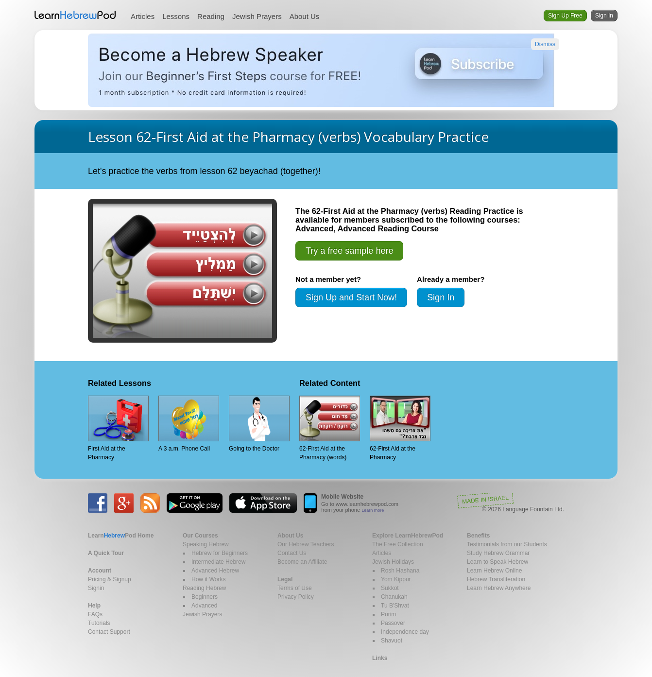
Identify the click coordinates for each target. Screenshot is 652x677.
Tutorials (99, 623)
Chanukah (394, 596)
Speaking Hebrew (206, 544)
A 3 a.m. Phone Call (188, 424)
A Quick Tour (106, 553)
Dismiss (545, 44)
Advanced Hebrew (215, 570)
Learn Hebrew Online (494, 570)
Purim (388, 614)
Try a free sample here (349, 251)
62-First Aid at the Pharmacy (400, 428)
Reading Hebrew (204, 588)
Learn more (372, 510)
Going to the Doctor (259, 424)
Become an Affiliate (302, 561)
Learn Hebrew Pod (75, 15)
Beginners (204, 596)
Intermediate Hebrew (218, 561)
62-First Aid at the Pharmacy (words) (329, 428)
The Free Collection (397, 544)
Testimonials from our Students (507, 544)
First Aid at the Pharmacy (118, 428)
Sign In (604, 15)
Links (379, 658)
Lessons (175, 16)
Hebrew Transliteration (496, 579)
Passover (393, 623)
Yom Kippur (396, 579)
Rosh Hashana (400, 570)
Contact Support (109, 631)
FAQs (95, 614)
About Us (305, 16)
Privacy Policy (295, 596)
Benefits (478, 535)
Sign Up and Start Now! (351, 297)
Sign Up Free (565, 15)
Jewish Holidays (393, 561)
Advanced (204, 605)
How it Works (208, 579)
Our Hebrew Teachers (305, 544)
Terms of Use (294, 588)
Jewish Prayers (257, 16)
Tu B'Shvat (395, 605)
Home (121, 535)
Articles (142, 16)
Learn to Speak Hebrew (497, 561)
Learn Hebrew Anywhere (499, 588)
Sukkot (390, 588)
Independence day (405, 631)
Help (94, 605)
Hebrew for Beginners (219, 553)
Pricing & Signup (109, 579)
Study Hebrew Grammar (498, 553)
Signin (96, 588)
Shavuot (391, 640)
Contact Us (291, 553)
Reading (210, 16)
